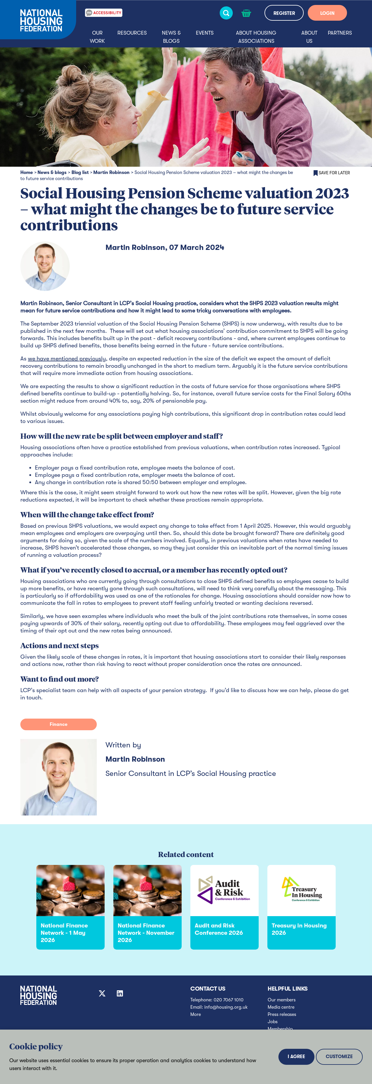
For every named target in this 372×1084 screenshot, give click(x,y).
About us (309, 37)
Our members (282, 1000)
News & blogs (171, 37)
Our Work (97, 37)
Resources (132, 33)
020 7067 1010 (229, 1000)
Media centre (281, 1007)
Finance (58, 724)
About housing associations (256, 37)
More (195, 1014)
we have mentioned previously (67, 358)
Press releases (282, 1014)
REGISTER (284, 13)
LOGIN (327, 13)
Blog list (80, 172)
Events (205, 33)
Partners (340, 33)
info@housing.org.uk (226, 1007)
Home (26, 172)
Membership (280, 1029)
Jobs (273, 1021)
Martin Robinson (111, 172)
